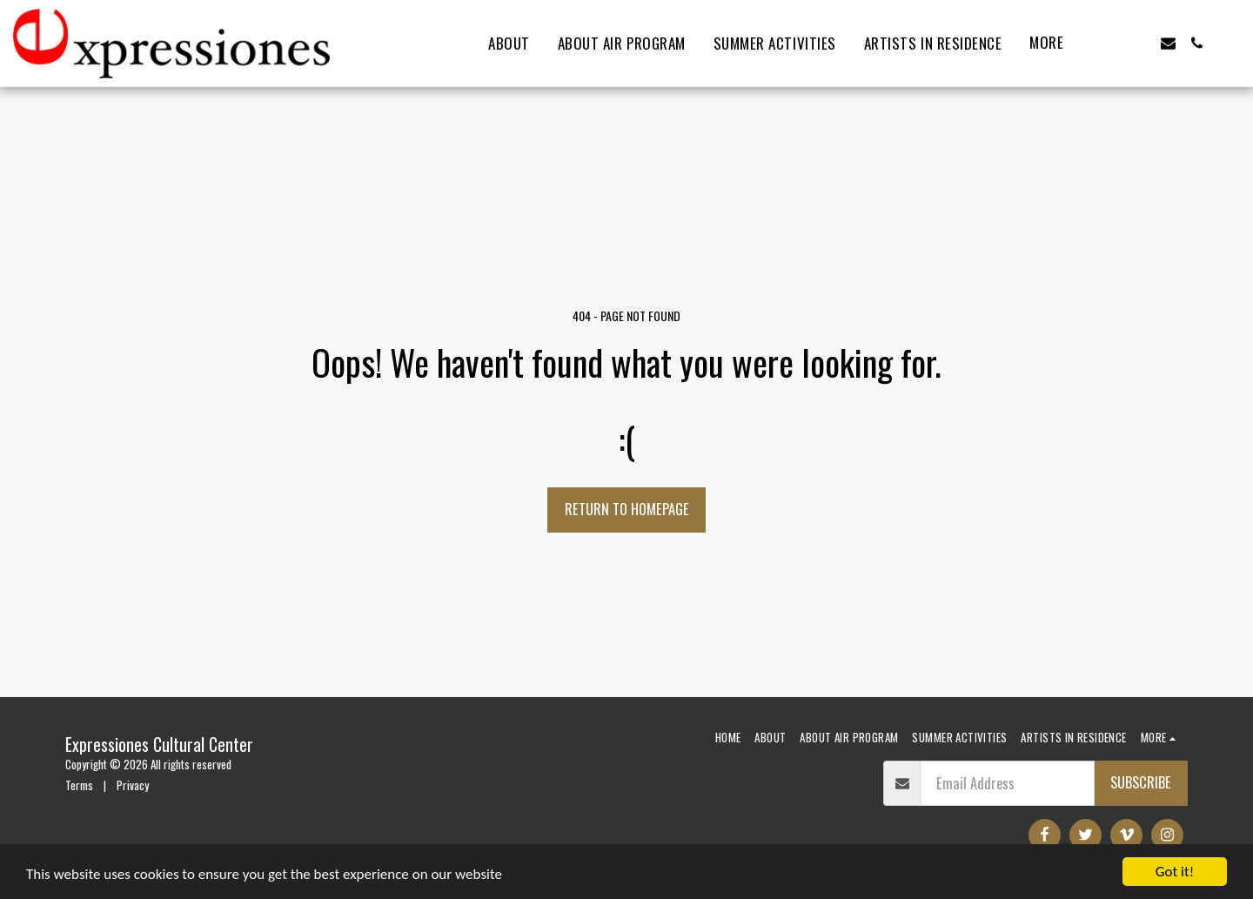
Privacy (133, 785)
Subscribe (1140, 782)
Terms (79, 785)
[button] (1110, 43)
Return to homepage (627, 509)
